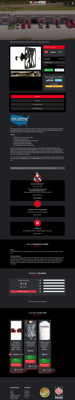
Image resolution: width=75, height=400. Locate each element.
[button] (39, 58)
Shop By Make (13, 398)
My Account (27, 395)
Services (12, 394)
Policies (26, 394)
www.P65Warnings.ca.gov (48, 168)
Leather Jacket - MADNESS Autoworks (30, 344)
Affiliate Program (14, 397)
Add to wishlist (59, 70)
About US (26, 391)
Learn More (58, 80)
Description (37, 96)
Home (11, 391)
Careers (26, 397)
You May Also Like (37, 104)
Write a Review (23, 291)
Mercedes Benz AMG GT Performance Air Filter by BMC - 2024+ (16, 345)
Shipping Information (15, 395)
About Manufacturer (37, 108)
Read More (38, 214)
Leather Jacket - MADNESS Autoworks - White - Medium (45, 345)
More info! (61, 58)
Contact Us (27, 392)
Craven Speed (60, 65)
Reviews (37, 100)
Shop (11, 392)
